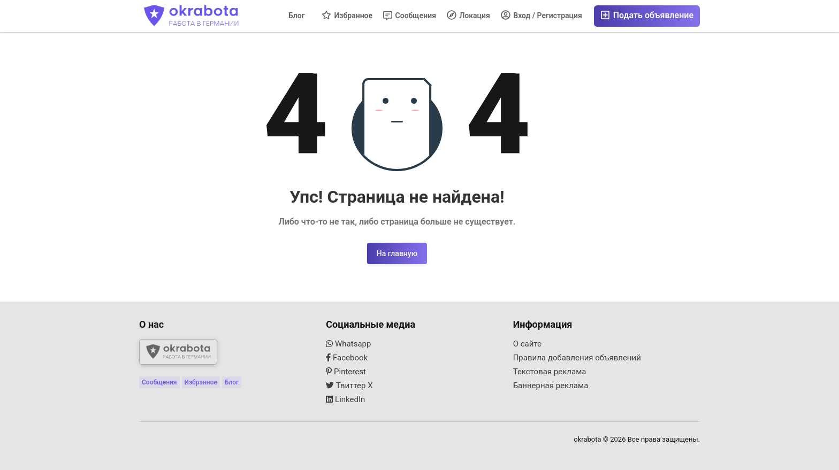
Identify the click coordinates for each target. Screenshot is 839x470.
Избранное (347, 15)
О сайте (527, 344)
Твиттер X (349, 385)
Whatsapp (348, 344)
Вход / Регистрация (541, 15)
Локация (468, 15)
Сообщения (409, 15)
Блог (296, 15)
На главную (397, 253)
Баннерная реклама (551, 385)
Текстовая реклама (549, 371)
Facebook (347, 358)
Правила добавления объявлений (577, 358)
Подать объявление (646, 15)
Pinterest (346, 371)
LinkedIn (345, 399)
